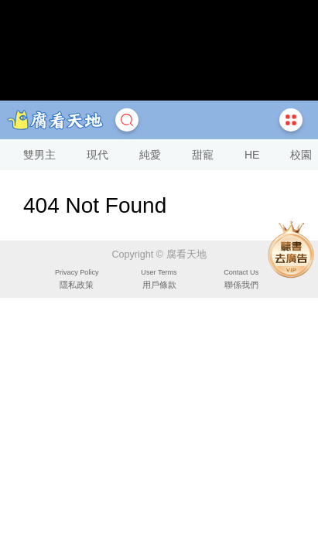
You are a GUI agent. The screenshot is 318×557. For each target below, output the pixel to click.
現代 (97, 155)
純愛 (150, 155)
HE (251, 155)
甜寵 (203, 155)
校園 (301, 155)
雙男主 (39, 155)
